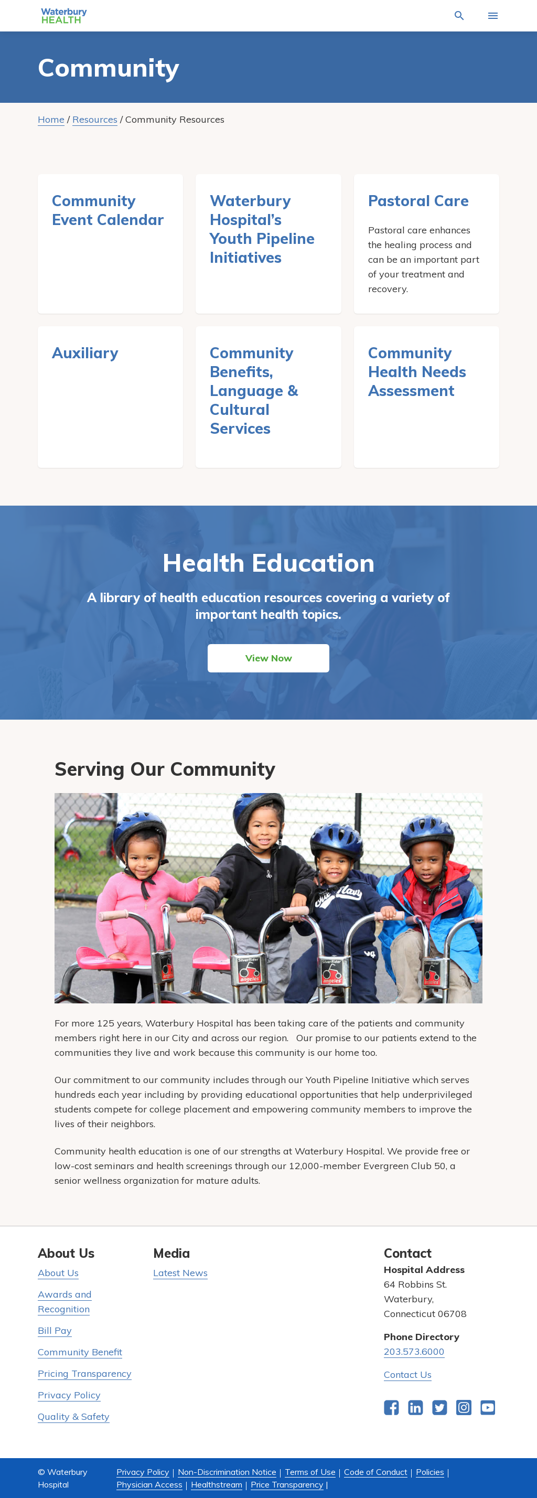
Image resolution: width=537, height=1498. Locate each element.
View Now (268, 658)
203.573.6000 (414, 1351)
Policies (430, 1472)
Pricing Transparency (85, 1373)
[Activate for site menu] (493, 15)
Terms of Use (310, 1472)
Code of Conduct (375, 1472)
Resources (94, 119)
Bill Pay (55, 1330)
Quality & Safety (74, 1416)
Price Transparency (287, 1484)
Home (51, 119)
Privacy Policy (69, 1395)
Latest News (180, 1273)
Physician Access (149, 1484)
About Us (58, 1273)
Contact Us (408, 1374)
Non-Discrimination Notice (227, 1472)
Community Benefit (80, 1352)
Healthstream (216, 1484)
